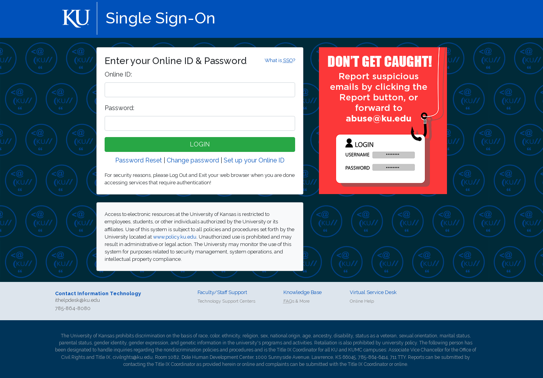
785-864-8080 (73, 308)
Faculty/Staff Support (222, 292)
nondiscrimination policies (191, 350)
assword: (119, 108)
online (248, 364)
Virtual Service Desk (373, 292)
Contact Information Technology (98, 293)
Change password (193, 160)
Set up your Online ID (254, 160)
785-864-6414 (373, 357)
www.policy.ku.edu (174, 237)
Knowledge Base (302, 292)
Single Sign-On (160, 18)
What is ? (280, 60)
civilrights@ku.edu (133, 357)
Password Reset (138, 160)
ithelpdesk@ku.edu (77, 300)
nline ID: (118, 74)
